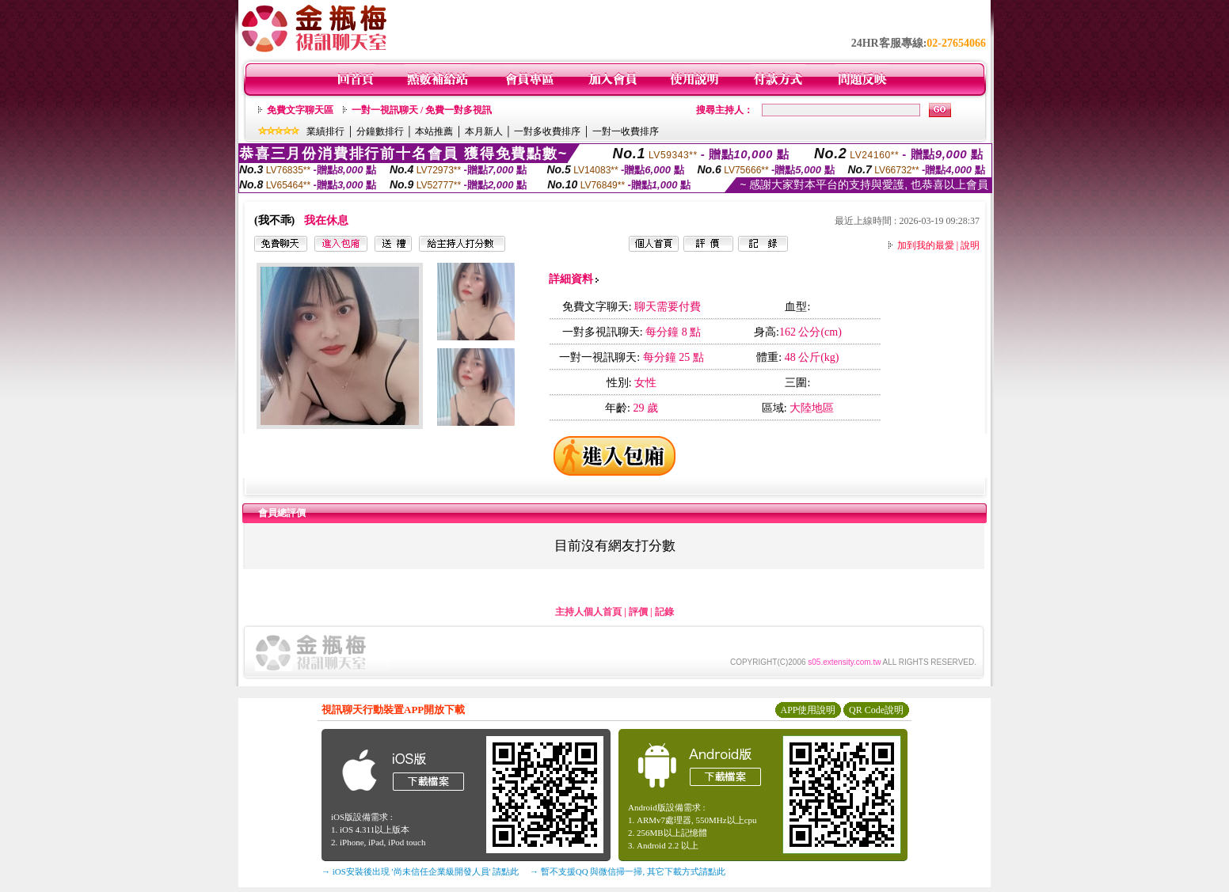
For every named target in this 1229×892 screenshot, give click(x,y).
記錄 (664, 611)
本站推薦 (434, 131)
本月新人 (484, 131)
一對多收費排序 (547, 131)
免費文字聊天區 (300, 110)
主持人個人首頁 (588, 611)
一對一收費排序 (625, 131)
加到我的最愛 (925, 245)
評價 (638, 611)
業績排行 (325, 131)
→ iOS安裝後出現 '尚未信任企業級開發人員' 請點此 (420, 871)
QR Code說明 (876, 709)
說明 (970, 245)
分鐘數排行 (380, 131)
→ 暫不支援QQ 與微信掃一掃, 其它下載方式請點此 (627, 871)
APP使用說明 (807, 709)
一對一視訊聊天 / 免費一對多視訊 (422, 110)
